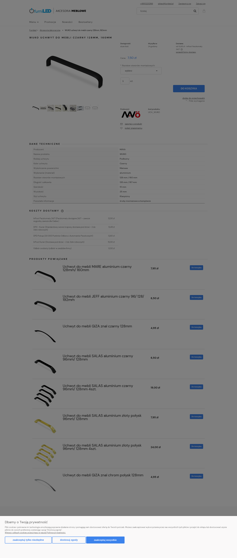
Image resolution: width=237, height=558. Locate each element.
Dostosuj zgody (69, 540)
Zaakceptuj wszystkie (105, 540)
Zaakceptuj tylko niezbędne (28, 540)
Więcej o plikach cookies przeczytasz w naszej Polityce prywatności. (35, 532)
